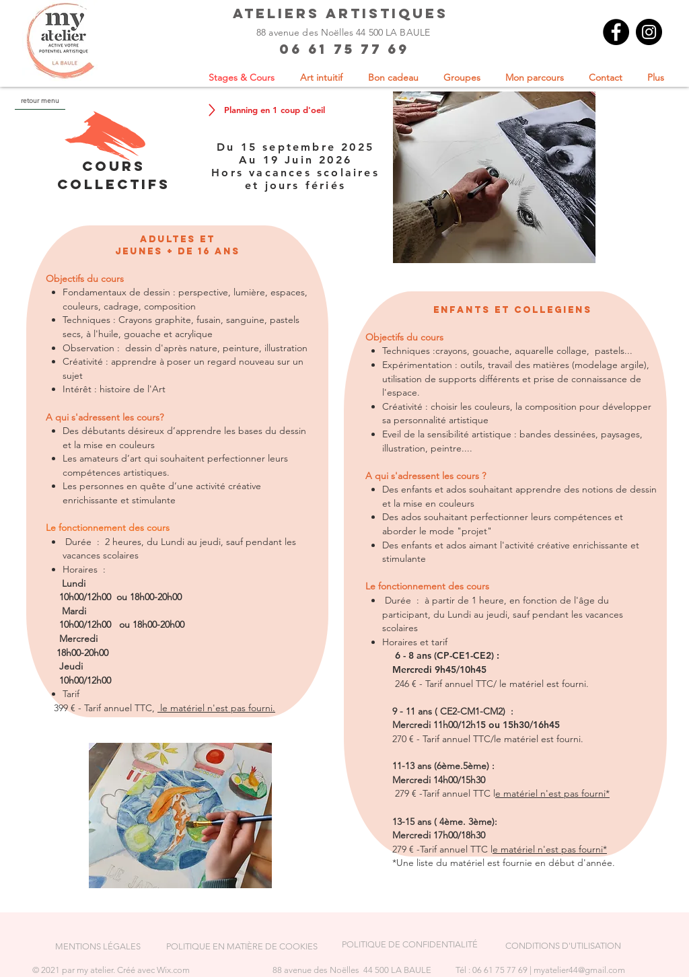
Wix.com (173, 970)
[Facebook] (616, 32)
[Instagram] (649, 32)
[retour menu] (40, 101)
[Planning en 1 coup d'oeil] (274, 109)
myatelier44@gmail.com (579, 970)
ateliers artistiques (340, 13)
